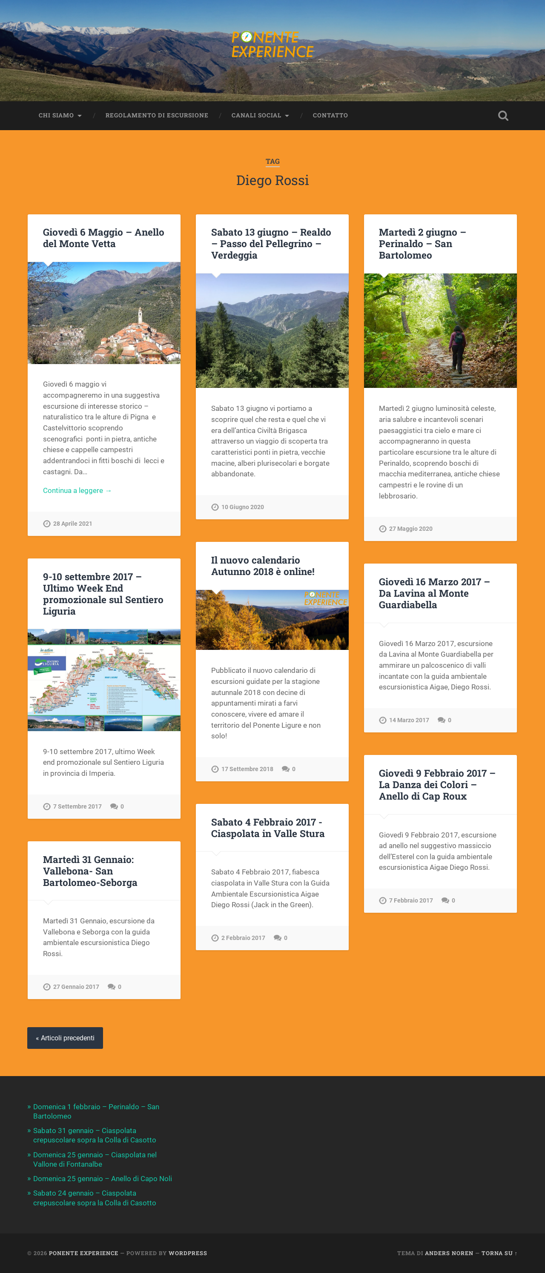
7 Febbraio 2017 (411, 900)
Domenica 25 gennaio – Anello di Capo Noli (102, 1178)
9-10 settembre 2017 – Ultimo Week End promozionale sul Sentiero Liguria (103, 593)
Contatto (330, 115)
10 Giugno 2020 (242, 507)
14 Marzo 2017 (409, 720)
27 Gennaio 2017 (76, 987)
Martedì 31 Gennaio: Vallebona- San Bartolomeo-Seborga (90, 871)
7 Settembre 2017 (77, 806)
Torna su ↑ (500, 1253)
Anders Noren (449, 1253)
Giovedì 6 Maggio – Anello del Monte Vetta (103, 237)
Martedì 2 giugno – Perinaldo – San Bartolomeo (422, 243)
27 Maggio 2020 (411, 529)
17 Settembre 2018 (247, 769)
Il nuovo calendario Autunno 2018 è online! (263, 565)
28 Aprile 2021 (72, 523)
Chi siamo (56, 115)
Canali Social (256, 115)
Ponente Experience (83, 1253)
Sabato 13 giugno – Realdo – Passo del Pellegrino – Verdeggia (271, 243)
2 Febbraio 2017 (243, 938)
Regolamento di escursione (157, 115)
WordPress (188, 1253)
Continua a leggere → (77, 490)
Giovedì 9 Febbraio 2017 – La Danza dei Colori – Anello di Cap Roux (437, 784)
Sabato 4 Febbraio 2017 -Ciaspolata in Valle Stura (268, 827)
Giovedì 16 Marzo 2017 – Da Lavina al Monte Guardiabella (434, 593)
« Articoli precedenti (65, 1038)
